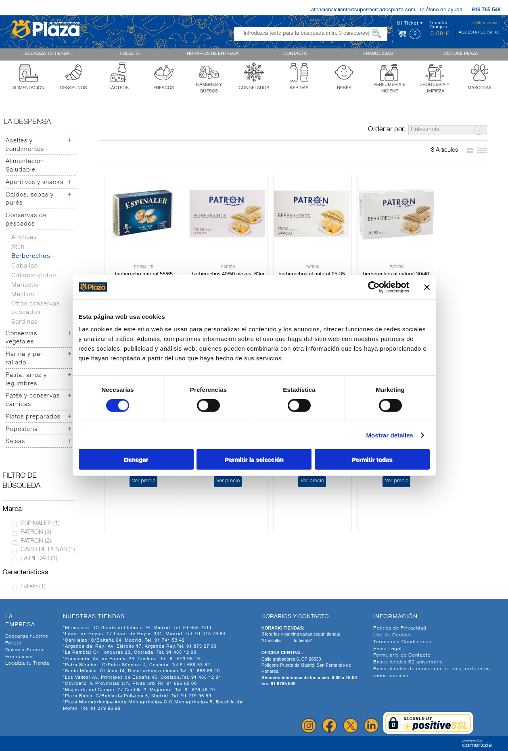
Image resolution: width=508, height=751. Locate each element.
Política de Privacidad (399, 628)
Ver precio (445, 290)
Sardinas (24, 322)
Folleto (33, 587)
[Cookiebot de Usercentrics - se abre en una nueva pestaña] (374, 287)
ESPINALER (40, 524)
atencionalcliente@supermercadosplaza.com (363, 10)
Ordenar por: (387, 129)
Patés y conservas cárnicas (33, 400)
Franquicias (19, 657)
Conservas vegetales (21, 338)
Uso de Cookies (392, 635)
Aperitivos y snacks (34, 183)
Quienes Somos (24, 650)
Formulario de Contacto (402, 655)
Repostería (22, 430)
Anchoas (24, 237)
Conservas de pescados (26, 220)
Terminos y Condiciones (402, 642)
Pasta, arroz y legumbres (26, 379)
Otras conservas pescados (35, 308)
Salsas (15, 442)
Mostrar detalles (389, 434)
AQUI (288, 640)
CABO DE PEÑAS (48, 550)
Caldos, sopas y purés (30, 199)
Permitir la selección (254, 459)
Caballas (24, 266)
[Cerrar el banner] (427, 287)
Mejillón (22, 295)
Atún (18, 247)
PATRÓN (36, 532)
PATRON (36, 541)
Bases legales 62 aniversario (408, 662)
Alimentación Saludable (25, 166)
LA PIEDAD (39, 559)
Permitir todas (372, 459)
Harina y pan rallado (25, 358)
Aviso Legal (387, 648)
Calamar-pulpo (33, 276)
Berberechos (30, 256)
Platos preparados (33, 417)
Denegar (136, 459)
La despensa (27, 122)
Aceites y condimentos (25, 145)
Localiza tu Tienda (27, 663)
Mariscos (24, 285)
